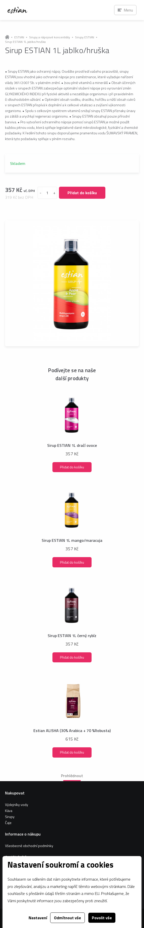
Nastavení (38, 918)
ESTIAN (19, 37)
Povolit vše (102, 918)
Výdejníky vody (16, 804)
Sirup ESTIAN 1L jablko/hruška (25, 42)
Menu (128, 10)
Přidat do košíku (82, 193)
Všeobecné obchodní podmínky (29, 845)
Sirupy (10, 816)
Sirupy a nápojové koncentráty (49, 37)
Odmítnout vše (67, 918)
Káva (8, 810)
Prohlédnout (72, 776)
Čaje (8, 822)
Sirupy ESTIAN (84, 37)
